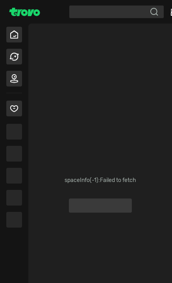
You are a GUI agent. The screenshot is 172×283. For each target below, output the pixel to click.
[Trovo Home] (24, 11)
